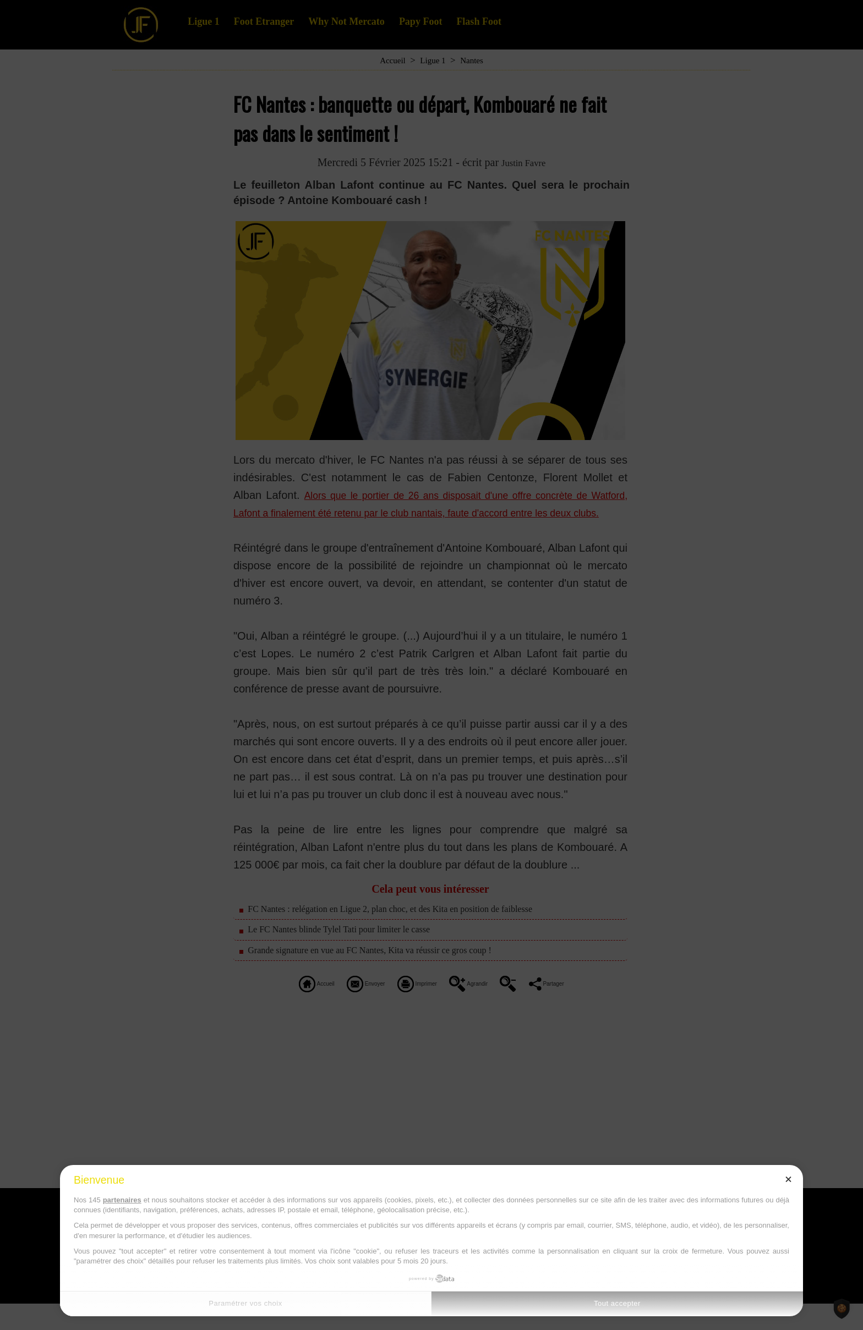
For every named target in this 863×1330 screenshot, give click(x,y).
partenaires (122, 1200)
